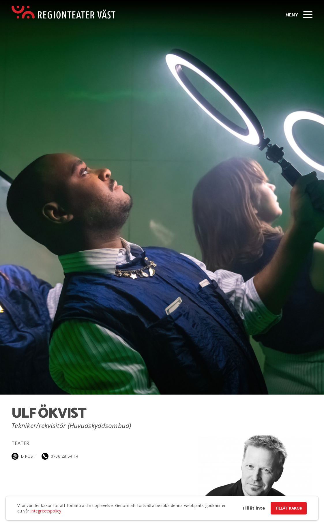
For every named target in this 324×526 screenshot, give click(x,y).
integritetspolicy (46, 511)
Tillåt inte (253, 508)
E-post (28, 456)
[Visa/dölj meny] (307, 14)
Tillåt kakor (288, 508)
